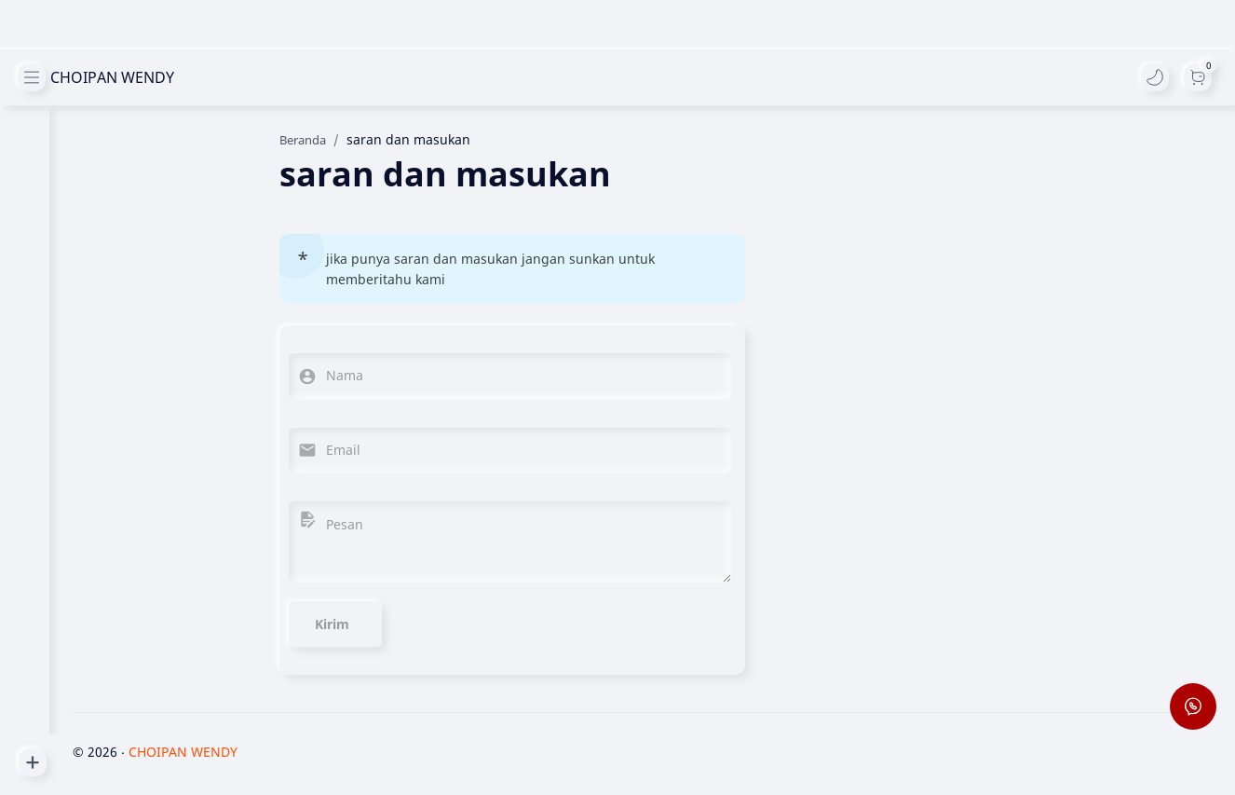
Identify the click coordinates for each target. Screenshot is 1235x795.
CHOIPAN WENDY (97, 77)
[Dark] (1197, 77)
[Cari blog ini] (386, 77)
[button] (1154, 77)
